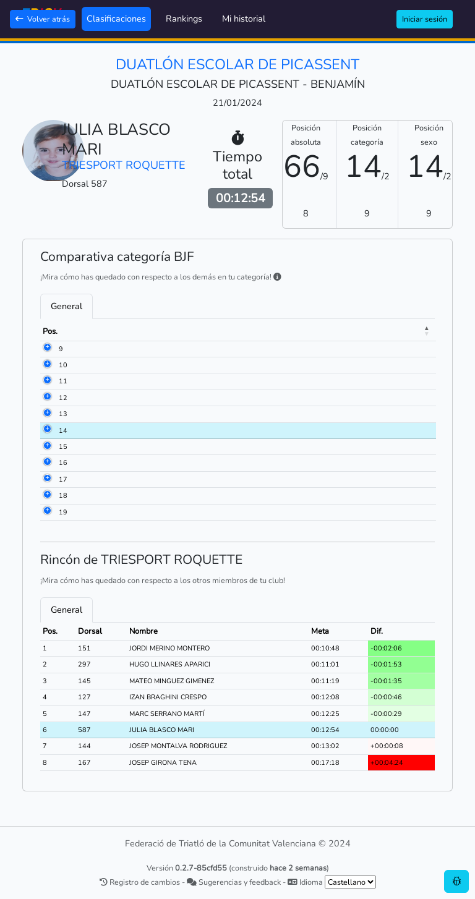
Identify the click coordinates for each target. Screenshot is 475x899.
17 (47, 479)
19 (47, 512)
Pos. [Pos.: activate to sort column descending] (50, 331)
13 (47, 414)
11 (47, 381)
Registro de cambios (140, 882)
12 (47, 398)
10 (47, 365)
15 (47, 446)
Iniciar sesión (424, 19)
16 (47, 462)
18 (47, 495)
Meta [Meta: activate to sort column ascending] (365, 331)
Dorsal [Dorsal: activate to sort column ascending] (90, 331)
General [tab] (66, 306)
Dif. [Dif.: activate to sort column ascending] (401, 331)
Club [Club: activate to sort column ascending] (244, 331)
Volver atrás (42, 19)
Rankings (184, 18)
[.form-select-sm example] (350, 882)
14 (47, 430)
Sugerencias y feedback (234, 882)
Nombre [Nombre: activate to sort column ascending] (138, 331)
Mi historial (243, 18)
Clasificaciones (116, 18)
